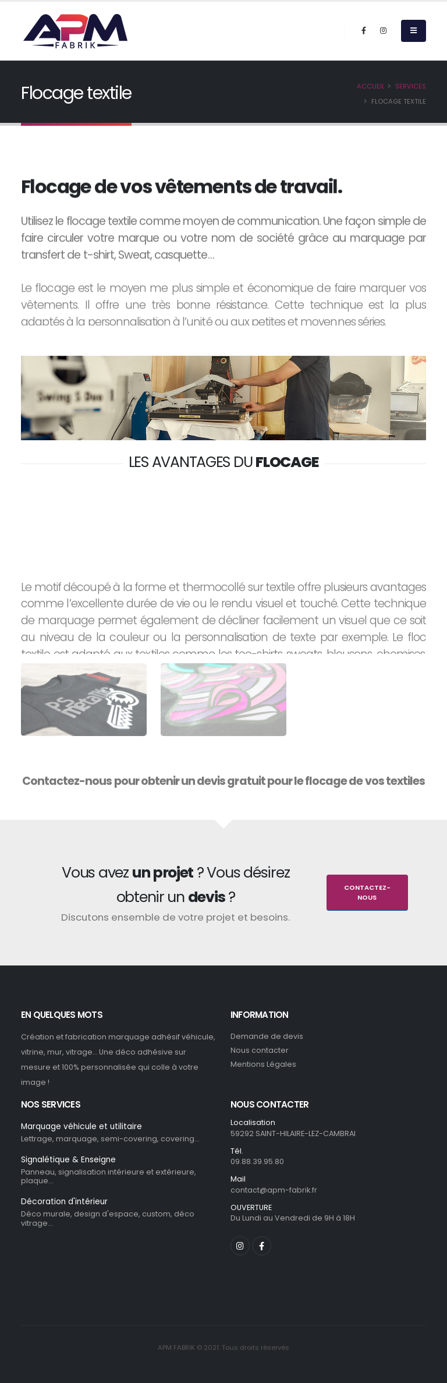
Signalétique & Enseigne (69, 1160)
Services (410, 86)
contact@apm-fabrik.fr (273, 1190)
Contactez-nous (367, 892)
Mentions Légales (263, 1064)
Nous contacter (259, 1050)
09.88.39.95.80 (257, 1161)
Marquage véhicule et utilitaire (83, 1127)
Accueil (371, 86)
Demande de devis (266, 1036)
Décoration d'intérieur (65, 1203)
